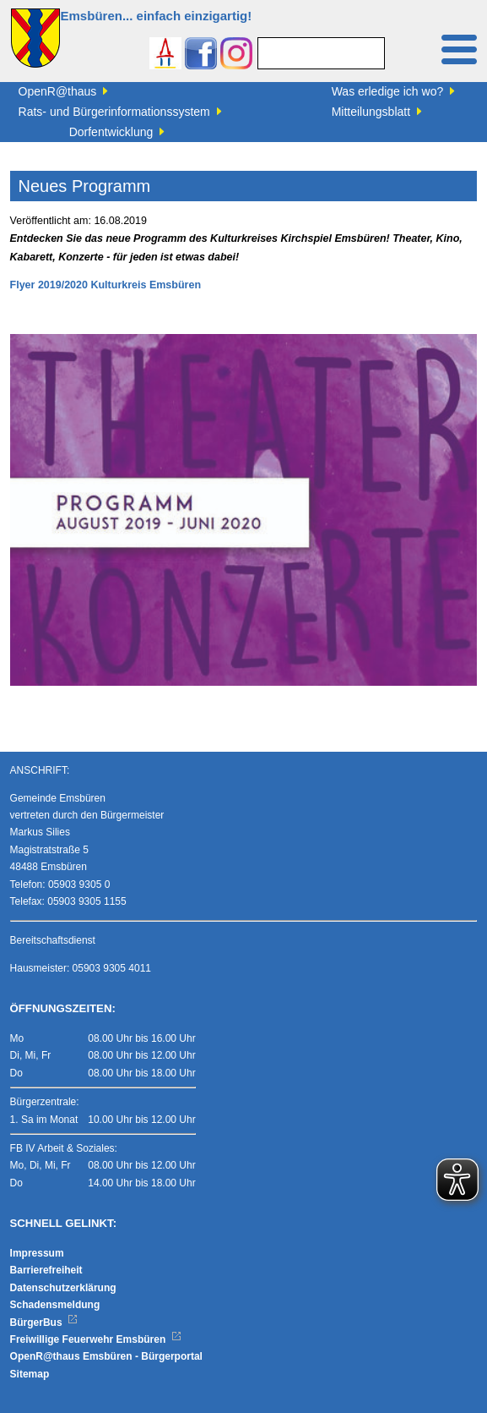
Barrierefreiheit (46, 1270)
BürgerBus (44, 1322)
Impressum (37, 1253)
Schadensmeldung (55, 1305)
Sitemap (30, 1374)
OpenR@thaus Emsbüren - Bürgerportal (106, 1356)
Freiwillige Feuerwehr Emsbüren (96, 1339)
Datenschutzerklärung (63, 1288)
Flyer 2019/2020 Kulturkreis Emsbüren (106, 285)
